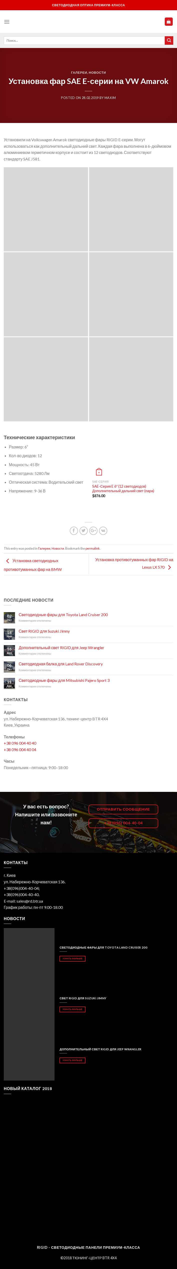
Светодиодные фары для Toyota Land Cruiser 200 (63, 614)
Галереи (79, 72)
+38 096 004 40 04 (20, 749)
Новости (97, 72)
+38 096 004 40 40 (20, 743)
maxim (110, 98)
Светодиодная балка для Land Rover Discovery (61, 663)
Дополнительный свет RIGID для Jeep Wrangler (61, 647)
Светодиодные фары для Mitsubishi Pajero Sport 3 (64, 680)
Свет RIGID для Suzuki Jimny (44, 631)
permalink (93, 548)
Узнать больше (72, 958)
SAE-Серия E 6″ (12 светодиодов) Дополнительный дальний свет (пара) (123, 488)
